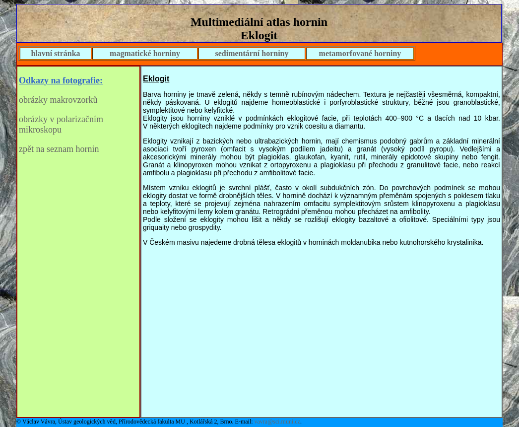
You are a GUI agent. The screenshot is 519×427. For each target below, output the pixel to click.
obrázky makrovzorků (58, 100)
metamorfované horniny (360, 53)
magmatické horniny (145, 53)
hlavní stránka (55, 53)
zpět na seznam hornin (59, 149)
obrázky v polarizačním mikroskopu (61, 124)
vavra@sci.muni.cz (277, 421)
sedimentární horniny (251, 53)
